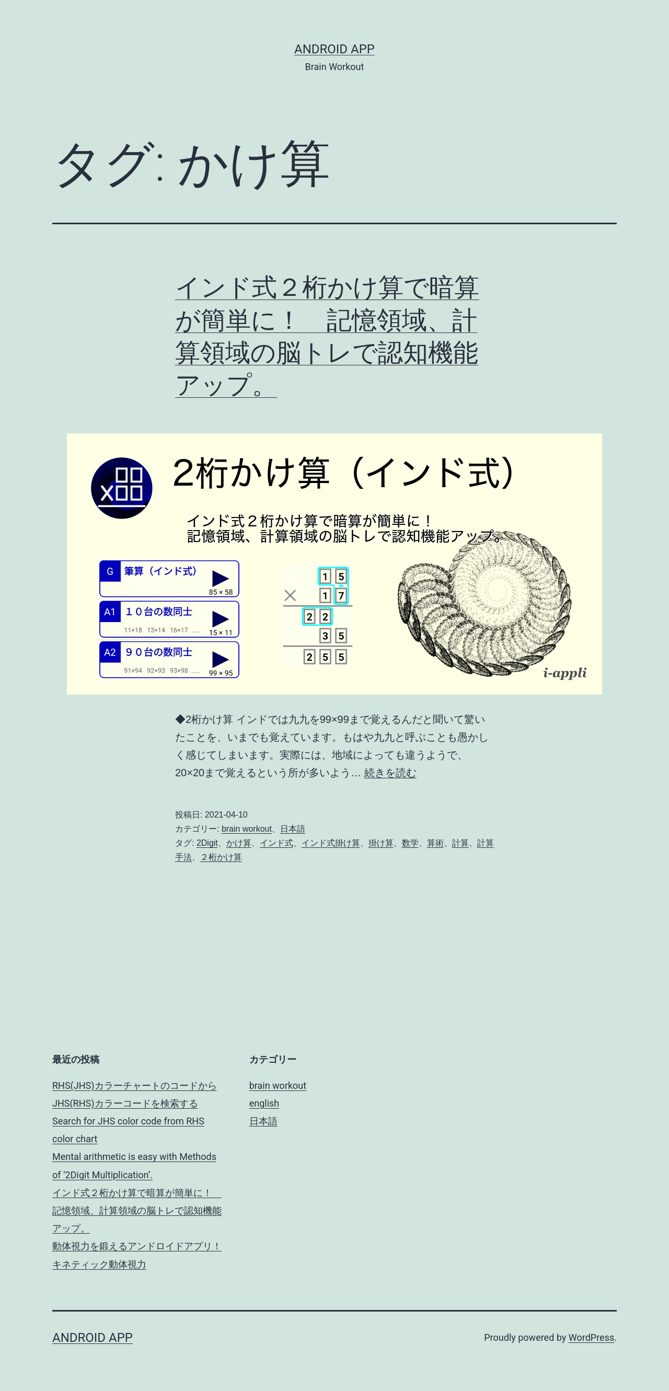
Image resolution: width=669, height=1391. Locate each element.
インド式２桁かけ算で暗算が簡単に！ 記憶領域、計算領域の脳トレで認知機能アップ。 (137, 1210)
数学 (410, 842)
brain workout (247, 828)
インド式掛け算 (331, 842)
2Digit (207, 842)
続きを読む (390, 772)
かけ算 (238, 842)
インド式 (276, 842)
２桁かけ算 (221, 857)
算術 (435, 842)
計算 (460, 842)
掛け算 (381, 842)
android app (334, 49)
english (264, 1103)
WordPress (591, 1337)
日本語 (292, 828)
